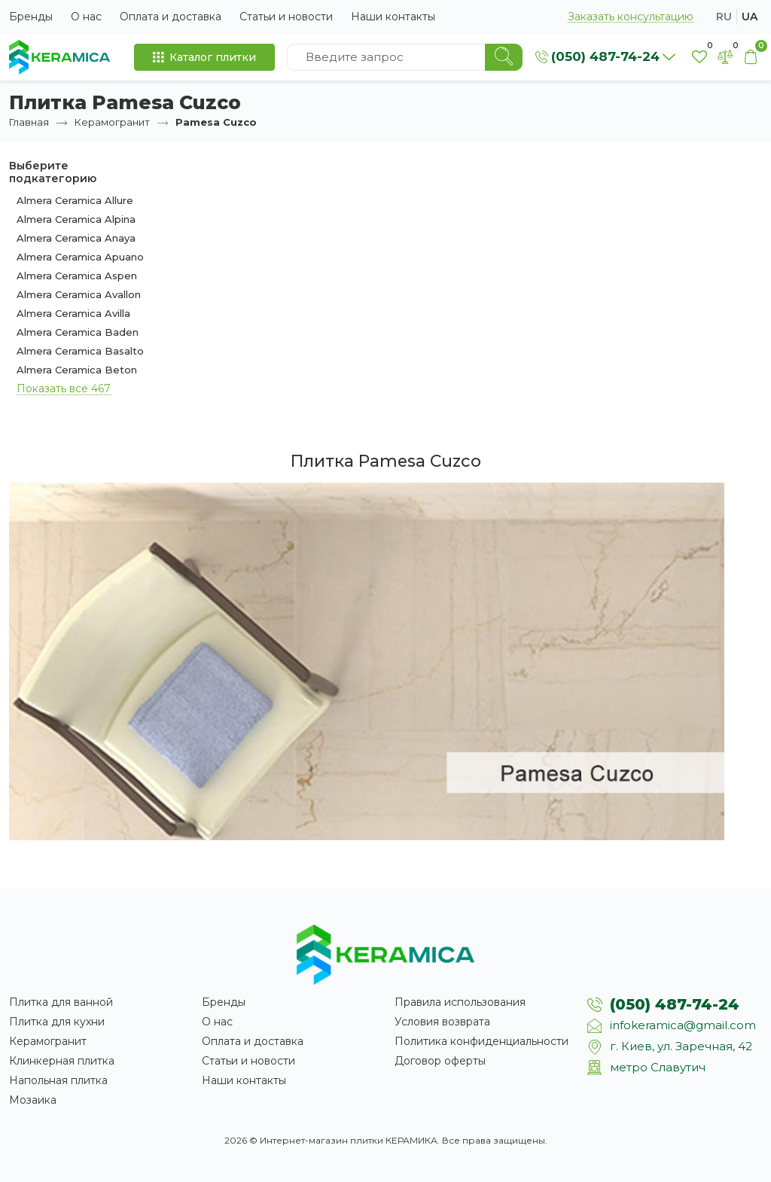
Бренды (31, 16)
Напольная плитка (58, 1080)
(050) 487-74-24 (674, 1004)
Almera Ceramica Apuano (80, 257)
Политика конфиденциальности (481, 1041)
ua (749, 16)
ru (724, 16)
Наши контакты (393, 16)
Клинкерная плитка (61, 1061)
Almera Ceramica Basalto (80, 351)
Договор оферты (440, 1061)
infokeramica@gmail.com (683, 1025)
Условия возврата (442, 1021)
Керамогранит (112, 122)
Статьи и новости (286, 16)
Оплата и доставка (170, 16)
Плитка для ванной (61, 1002)
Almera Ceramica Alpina (76, 219)
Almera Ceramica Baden (78, 332)
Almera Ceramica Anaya (76, 238)
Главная (29, 122)
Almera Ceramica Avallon (79, 294)
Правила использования (460, 1002)
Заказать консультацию (630, 17)
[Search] (504, 57)
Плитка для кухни (57, 1021)
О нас (86, 16)
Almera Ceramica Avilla (73, 313)
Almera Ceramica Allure (75, 200)
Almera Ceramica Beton (77, 370)
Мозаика (32, 1100)
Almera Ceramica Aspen (77, 276)
